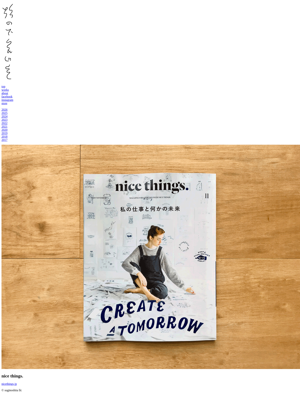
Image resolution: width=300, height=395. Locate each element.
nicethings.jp (9, 383)
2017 (4, 140)
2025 (4, 113)
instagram (7, 100)
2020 (4, 129)
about (4, 93)
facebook (6, 96)
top (3, 86)
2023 (4, 119)
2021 (4, 126)
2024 (4, 116)
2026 (4, 109)
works (5, 89)
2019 (4, 133)
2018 (4, 136)
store (4, 103)
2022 (4, 123)
